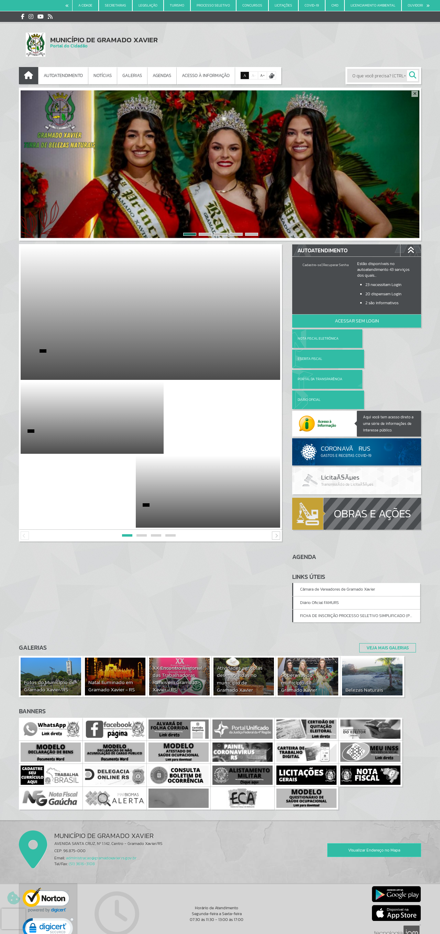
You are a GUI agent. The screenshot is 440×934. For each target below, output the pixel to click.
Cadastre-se (311, 264)
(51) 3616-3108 (82, 824)
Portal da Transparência (320, 358)
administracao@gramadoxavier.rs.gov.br (101, 818)
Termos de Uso (220, 921)
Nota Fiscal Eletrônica (318, 338)
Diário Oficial (373, 358)
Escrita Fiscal (374, 338)
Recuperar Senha (336, 264)
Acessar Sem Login (357, 321)
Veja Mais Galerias (385, 607)
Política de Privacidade (220, 927)
